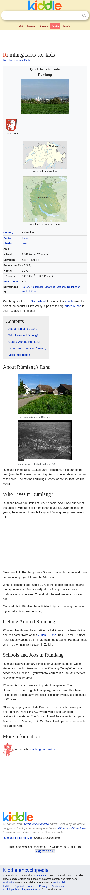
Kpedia (55, 26)
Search (84, 15)
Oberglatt (50, 286)
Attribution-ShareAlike (72, 828)
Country (8, 232)
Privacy (43, 886)
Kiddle (6, 886)
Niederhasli (37, 286)
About (31, 886)
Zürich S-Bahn (47, 635)
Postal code (10, 281)
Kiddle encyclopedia (36, 824)
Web (21, 26)
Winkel (26, 291)
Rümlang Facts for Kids (17, 837)
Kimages (43, 26)
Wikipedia (8, 882)
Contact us (58, 886)
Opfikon (61, 286)
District (7, 243)
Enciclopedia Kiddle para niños (20, 889)
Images (31, 26)
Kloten (25, 286)
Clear (77, 15)
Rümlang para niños (42, 749)
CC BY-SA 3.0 (40, 875)
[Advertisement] (45, 40)
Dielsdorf (27, 243)
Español (67, 26)
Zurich (25, 238)
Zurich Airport (72, 306)
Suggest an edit (44, 851)
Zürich (69, 301)
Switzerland (38, 301)
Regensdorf (73, 286)
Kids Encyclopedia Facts (16, 59)
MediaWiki (59, 882)
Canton (7, 238)
